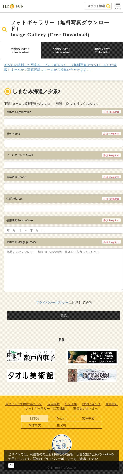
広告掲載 (53, 404)
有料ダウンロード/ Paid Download (61, 50)
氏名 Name (13, 133)
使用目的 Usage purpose (21, 242)
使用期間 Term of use (19, 220)
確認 (64, 315)
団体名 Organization (18, 112)
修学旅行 (111, 404)
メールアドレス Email (19, 155)
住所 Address (14, 198)
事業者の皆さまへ (85, 408)
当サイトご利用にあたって (23, 404)
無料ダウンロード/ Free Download (20, 50)
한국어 (61, 425)
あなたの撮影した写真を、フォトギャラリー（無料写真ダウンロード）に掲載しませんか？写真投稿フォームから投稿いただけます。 (60, 67)
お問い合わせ (91, 404)
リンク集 (71, 404)
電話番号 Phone (16, 177)
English (61, 418)
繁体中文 (88, 418)
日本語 (34, 418)
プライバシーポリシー (52, 302)
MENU (118, 6)
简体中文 (35, 425)
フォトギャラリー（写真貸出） (46, 408)
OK (11, 465)
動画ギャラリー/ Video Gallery (102, 50)
